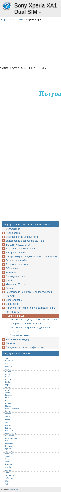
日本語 (7, 416)
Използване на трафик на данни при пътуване (30, 329)
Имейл (9, 280)
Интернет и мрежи (16, 252)
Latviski (8, 428)
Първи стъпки (13, 233)
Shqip (7, 456)
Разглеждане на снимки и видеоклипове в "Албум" (29, 294)
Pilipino (8, 470)
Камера (10, 288)
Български (9, 360)
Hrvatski (8, 403)
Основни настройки (16, 260)
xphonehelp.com (13, 489)
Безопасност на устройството (22, 237)
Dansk (7, 374)
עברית (7, 398)
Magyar (8, 406)
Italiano (8, 414)
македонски (9, 430)
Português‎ (9, 443)
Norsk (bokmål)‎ (11, 438)
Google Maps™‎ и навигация (25, 323)
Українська (9, 475)
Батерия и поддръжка (18, 244)
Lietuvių (8, 425)
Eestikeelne (9, 387)
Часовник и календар (17, 339)
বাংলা (7, 363)
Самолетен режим (20, 335)
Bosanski (8, 366)
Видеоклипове (14, 300)
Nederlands (9, 436)
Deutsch (8, 377)
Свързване (12, 304)
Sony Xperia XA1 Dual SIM (6, 6)
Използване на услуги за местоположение (33, 319)
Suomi (7, 392)
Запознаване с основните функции (25, 240)
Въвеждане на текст (17, 264)
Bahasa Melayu (11, 433)
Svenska (8, 464)
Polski (7, 441)
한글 (7, 422)
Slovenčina (9, 451)
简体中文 (8, 481)
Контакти (11, 272)
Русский (8, 449)
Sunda (7, 461)
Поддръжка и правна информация (25, 347)
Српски (8, 459)
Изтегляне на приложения (20, 248)
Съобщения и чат (15, 276)
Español (8, 385)
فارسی (7, 390)
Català (7, 369)
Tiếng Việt (9, 478)
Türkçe (7, 473)
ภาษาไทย (8, 467)
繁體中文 (8, 484)
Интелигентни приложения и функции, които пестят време (30, 310)
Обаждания (12, 268)
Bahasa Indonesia (12, 408)
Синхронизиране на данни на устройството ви (31, 256)
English (8, 382)
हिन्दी (6, 401)
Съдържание (13, 229)
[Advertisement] (30, 43)
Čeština (8, 372)
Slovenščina (9, 454)
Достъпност (12, 343)
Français (8, 395)
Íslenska (8, 411)
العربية (7, 358)
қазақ (7, 420)
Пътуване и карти (15, 315)
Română (8, 446)
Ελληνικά (8, 379)
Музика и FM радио (16, 284)
